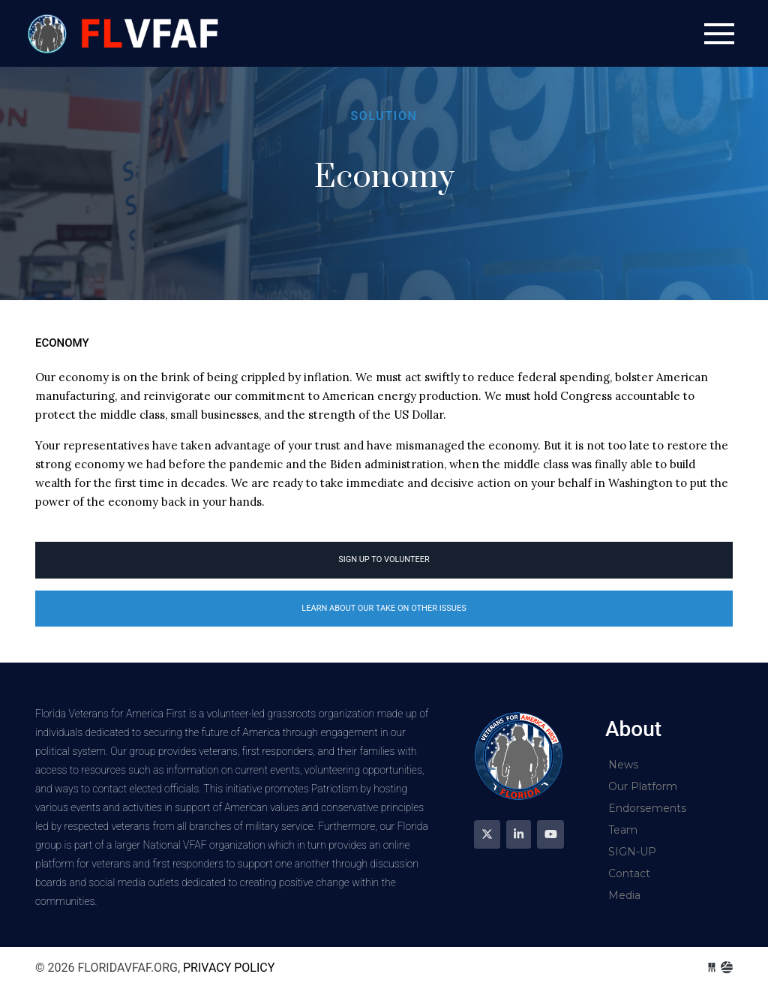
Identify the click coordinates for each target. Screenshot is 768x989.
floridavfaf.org (125, 33)
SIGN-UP (632, 851)
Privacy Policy (228, 967)
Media (624, 895)
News (623, 764)
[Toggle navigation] (719, 34)
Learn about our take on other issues (384, 608)
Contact (629, 873)
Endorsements (647, 808)
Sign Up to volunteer (384, 559)
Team (623, 830)
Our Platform (642, 786)
